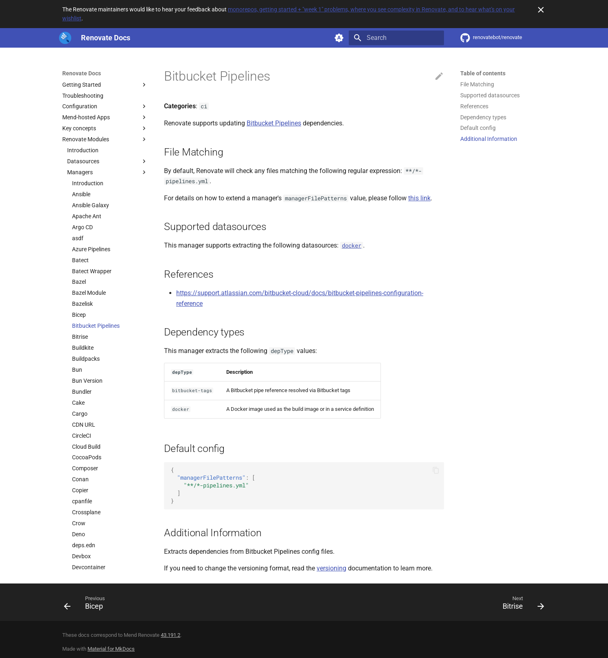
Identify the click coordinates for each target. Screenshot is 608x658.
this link (419, 198)
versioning (331, 568)
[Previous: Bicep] (87, 604)
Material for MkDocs (111, 649)
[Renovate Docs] (65, 38)
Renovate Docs (81, 73)
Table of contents (482, 73)
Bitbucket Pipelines (274, 123)
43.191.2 (170, 635)
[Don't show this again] (541, 10)
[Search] (396, 38)
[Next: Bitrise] (521, 604)
